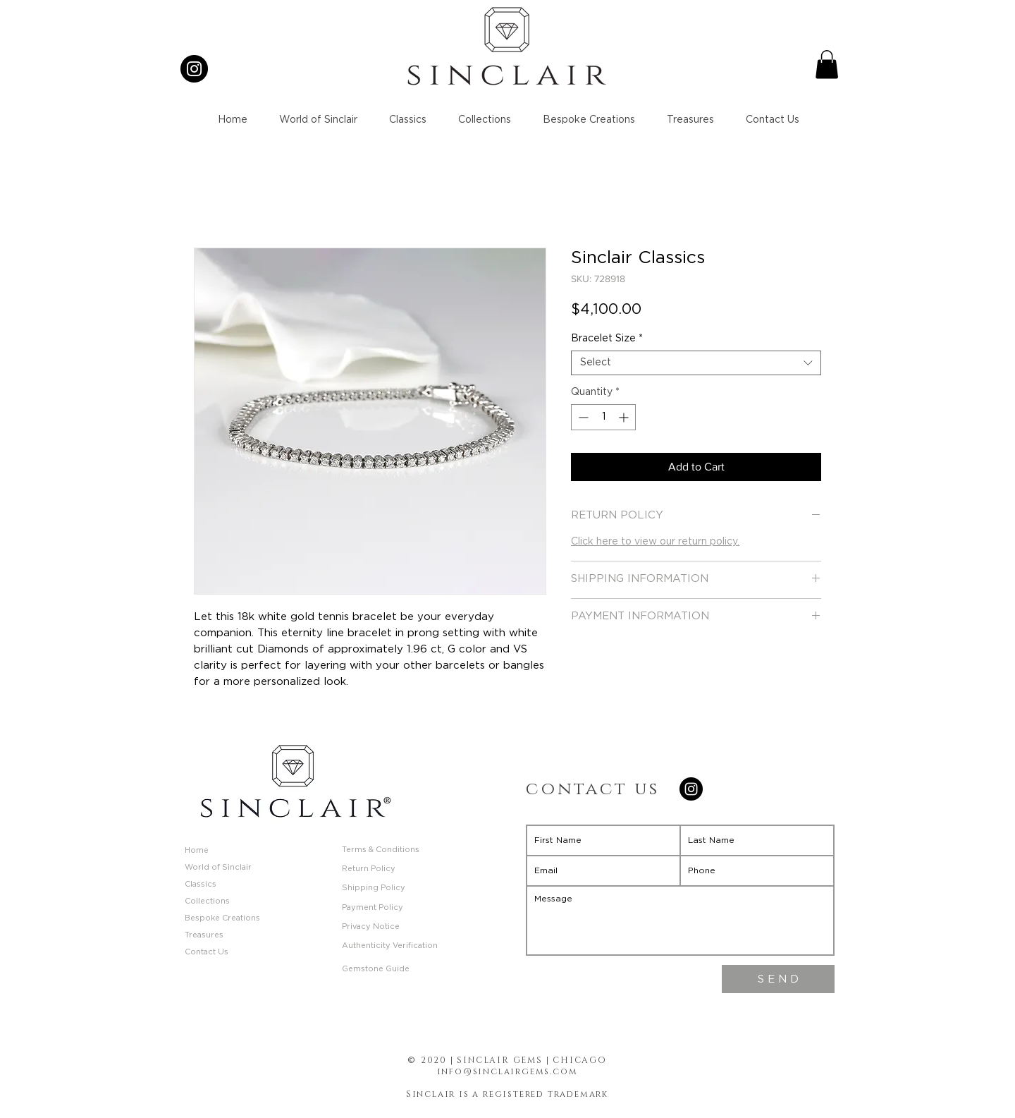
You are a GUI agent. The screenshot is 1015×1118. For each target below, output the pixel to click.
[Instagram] (194, 69)
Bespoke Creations (222, 918)
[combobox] (696, 363)
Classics (200, 884)
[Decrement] (582, 417)
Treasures (204, 935)
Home (197, 850)
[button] (827, 64)
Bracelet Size (607, 339)
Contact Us (206, 952)
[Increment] (625, 417)
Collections (207, 901)
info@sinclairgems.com (507, 1071)
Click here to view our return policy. (655, 542)
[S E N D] (778, 979)
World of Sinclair (218, 867)
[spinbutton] (603, 417)
